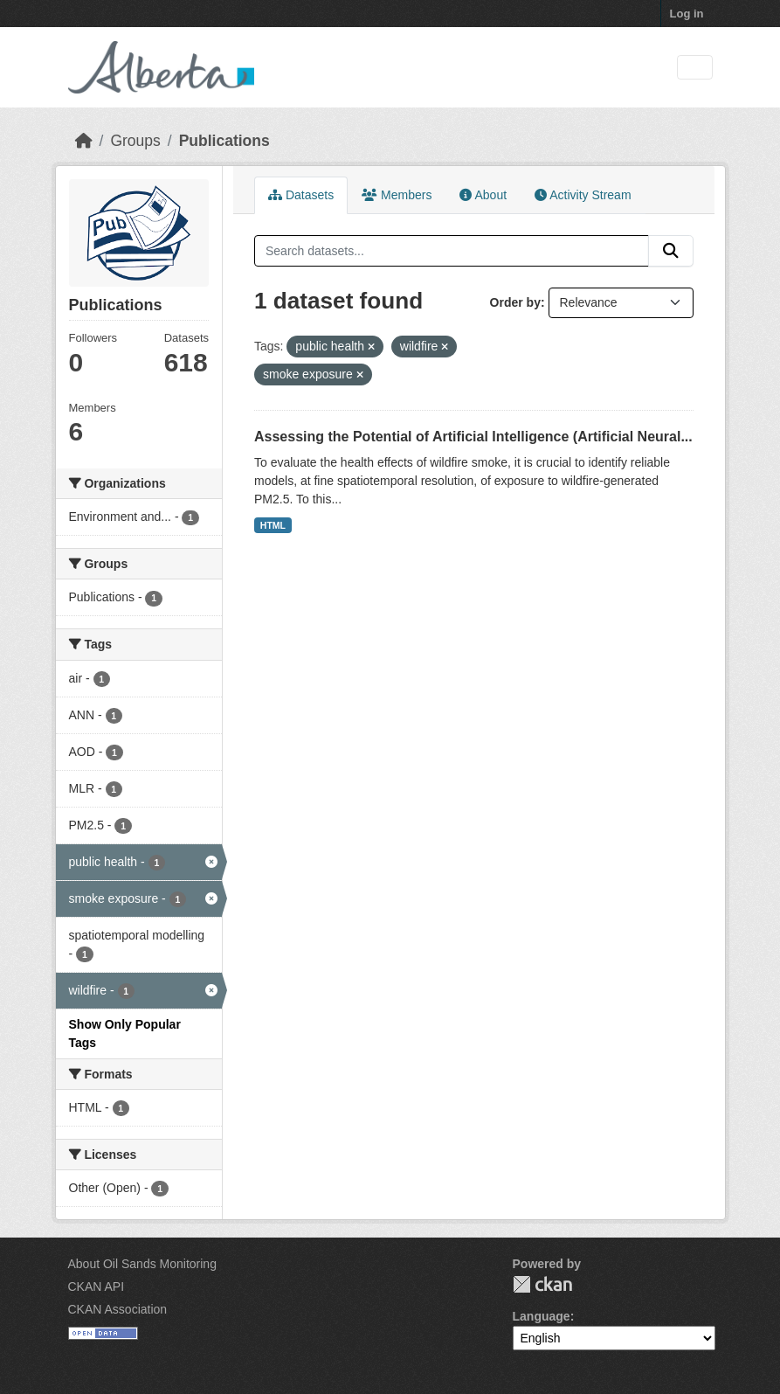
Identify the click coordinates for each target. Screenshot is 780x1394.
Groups (135, 140)
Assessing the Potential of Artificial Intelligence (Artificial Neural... (473, 436)
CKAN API (96, 1286)
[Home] (84, 140)
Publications (224, 140)
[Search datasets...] (451, 251)
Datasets (301, 195)
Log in (687, 13)
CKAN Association (118, 1309)
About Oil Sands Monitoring (142, 1264)
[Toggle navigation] (695, 67)
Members (396, 195)
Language (541, 1316)
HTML (273, 525)
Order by (515, 302)
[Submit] (671, 251)
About (483, 195)
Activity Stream (583, 195)
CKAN (542, 1284)
